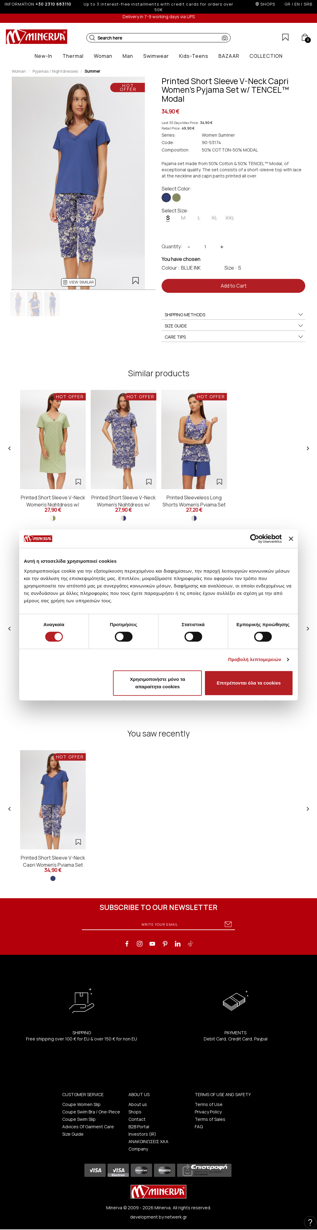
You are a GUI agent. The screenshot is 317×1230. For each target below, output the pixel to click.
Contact (136, 1119)
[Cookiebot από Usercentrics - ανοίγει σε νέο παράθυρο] (255, 538)
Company (138, 1149)
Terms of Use (209, 1104)
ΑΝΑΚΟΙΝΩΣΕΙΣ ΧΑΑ (148, 1141)
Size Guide (73, 1134)
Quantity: (172, 246)
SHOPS (267, 4)
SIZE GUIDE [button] (234, 326)
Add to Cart (233, 285)
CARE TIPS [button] (234, 337)
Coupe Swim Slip (79, 1119)
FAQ (199, 1127)
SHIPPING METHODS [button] (234, 315)
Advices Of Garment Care (88, 1127)
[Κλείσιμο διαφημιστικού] (291, 538)
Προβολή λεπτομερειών (254, 659)
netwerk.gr (176, 1217)
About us (137, 1104)
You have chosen (181, 259)
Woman (19, 71)
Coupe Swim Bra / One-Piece (91, 1112)
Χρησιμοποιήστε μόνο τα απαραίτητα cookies (157, 683)
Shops (134, 1112)
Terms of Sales (210, 1119)
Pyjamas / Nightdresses (55, 71)
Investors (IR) (142, 1134)
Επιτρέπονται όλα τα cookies (249, 682)
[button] (92, 38)
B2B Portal (138, 1127)
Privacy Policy (208, 1112)
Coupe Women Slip (81, 1104)
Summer (92, 71)
